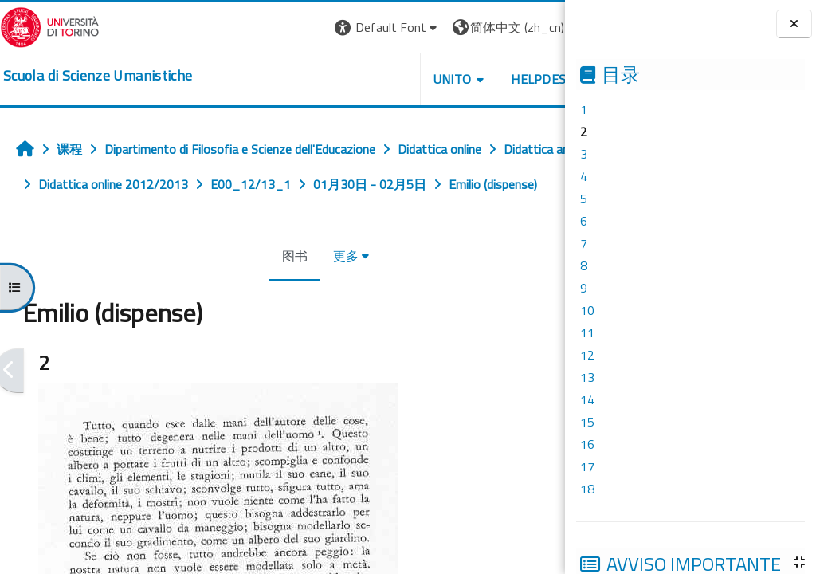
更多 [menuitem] (314, 291)
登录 (550, 27)
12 (587, 354)
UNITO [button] (388, 78)
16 (587, 444)
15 (587, 421)
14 (587, 399)
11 (587, 332)
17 (587, 466)
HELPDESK (479, 78)
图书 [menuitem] (263, 291)
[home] (97, 76)
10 (587, 310)
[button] (324, 27)
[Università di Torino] (50, 25)
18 (587, 488)
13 (587, 377)
